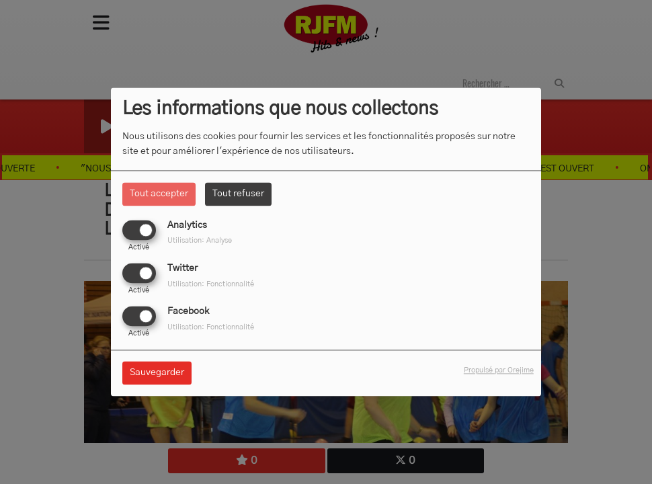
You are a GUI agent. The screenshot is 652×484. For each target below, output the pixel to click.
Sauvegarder (157, 373)
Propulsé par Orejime (499, 370)
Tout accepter (159, 193)
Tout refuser (238, 193)
